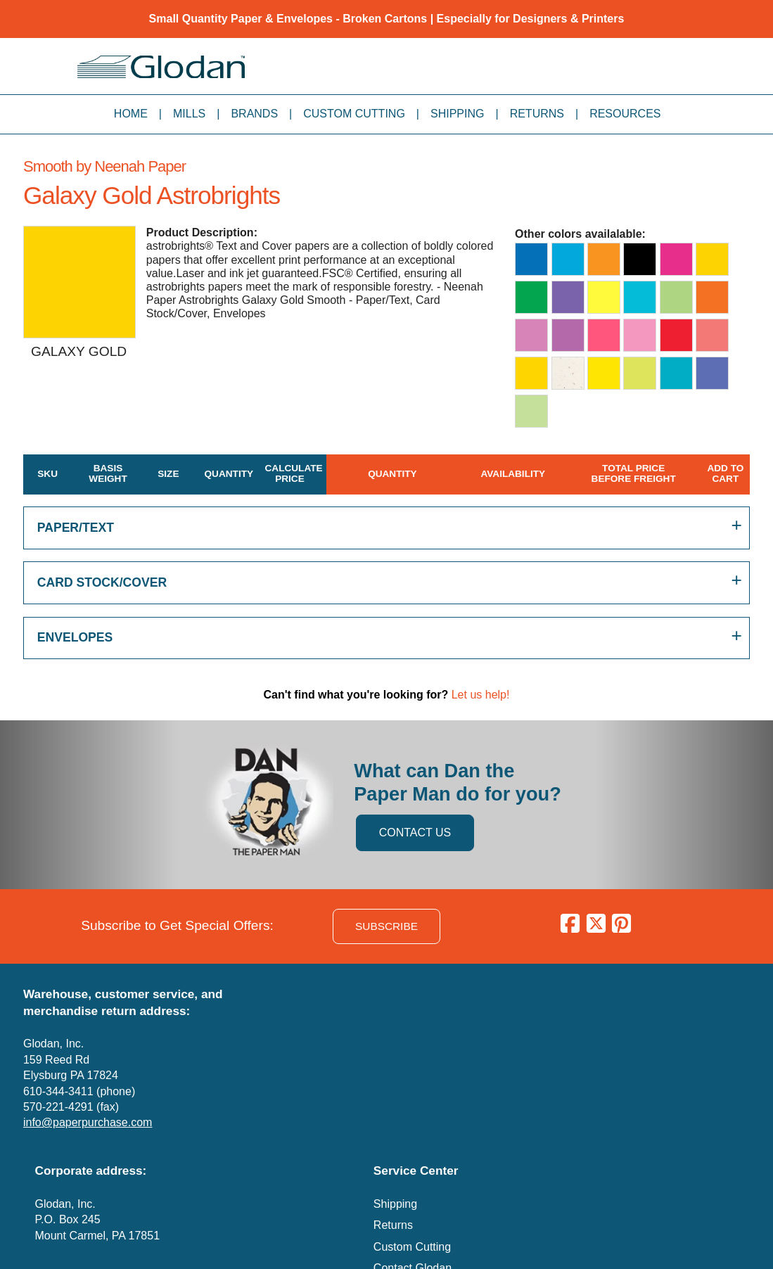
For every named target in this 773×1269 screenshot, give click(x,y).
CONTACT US (415, 832)
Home (131, 114)
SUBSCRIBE (386, 926)
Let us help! (481, 695)
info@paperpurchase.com (87, 1122)
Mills (189, 114)
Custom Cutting (354, 114)
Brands (254, 114)
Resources (624, 114)
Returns (537, 114)
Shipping (457, 114)
